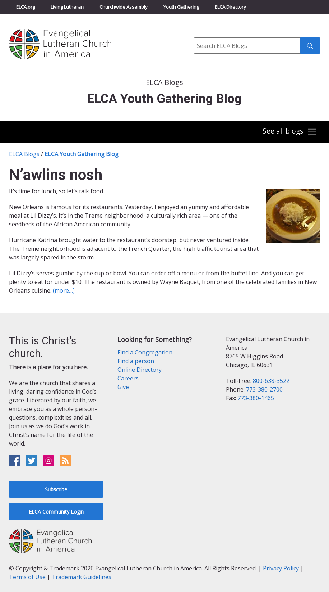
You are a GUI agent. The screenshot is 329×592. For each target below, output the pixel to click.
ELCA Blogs (24, 154)
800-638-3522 (271, 381)
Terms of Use (27, 577)
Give (123, 387)
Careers (128, 378)
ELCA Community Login (56, 511)
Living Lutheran (67, 7)
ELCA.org (25, 7)
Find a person (135, 361)
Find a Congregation (144, 352)
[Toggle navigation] (289, 132)
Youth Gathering (181, 7)
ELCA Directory (230, 7)
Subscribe (56, 489)
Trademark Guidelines (81, 577)
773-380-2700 (264, 389)
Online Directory (139, 370)
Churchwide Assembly (123, 7)
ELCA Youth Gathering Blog (82, 154)
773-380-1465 (255, 398)
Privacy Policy (281, 568)
